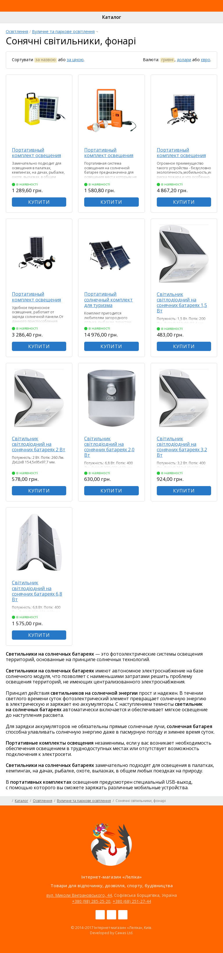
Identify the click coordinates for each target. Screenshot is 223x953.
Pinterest (122, 914)
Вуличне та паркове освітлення (63, 31)
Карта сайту (215, 800)
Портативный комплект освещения (36, 153)
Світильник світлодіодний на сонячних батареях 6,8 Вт (37, 591)
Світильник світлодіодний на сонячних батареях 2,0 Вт (109, 447)
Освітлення (17, 31)
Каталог (111, 17)
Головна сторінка (8, 800)
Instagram (111, 914)
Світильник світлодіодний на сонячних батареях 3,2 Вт (182, 447)
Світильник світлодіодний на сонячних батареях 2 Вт (38, 444)
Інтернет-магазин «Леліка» (98, 11)
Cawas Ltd (123, 932)
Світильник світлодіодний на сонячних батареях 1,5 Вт (182, 302)
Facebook (100, 914)
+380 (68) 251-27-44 (132, 901)
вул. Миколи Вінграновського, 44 (79, 895)
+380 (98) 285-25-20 (91, 901)
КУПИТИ (39, 202)
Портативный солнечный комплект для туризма (108, 299)
